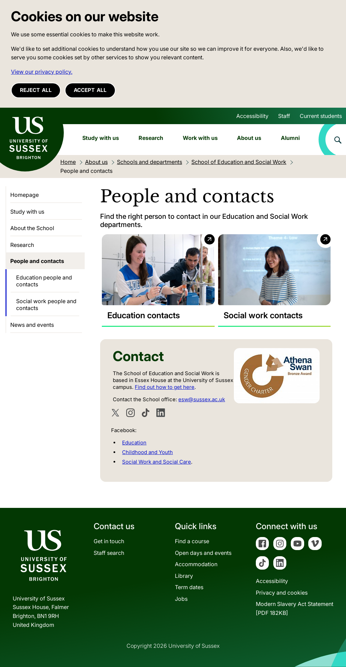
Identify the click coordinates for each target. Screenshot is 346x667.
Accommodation (196, 564)
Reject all (36, 90)
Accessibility (252, 115)
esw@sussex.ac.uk (201, 399)
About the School (32, 228)
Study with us (100, 137)
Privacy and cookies (282, 592)
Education (134, 442)
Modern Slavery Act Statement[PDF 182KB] (294, 608)
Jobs (181, 598)
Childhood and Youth (147, 452)
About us (249, 137)
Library (184, 575)
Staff (284, 115)
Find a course (192, 541)
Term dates (189, 587)
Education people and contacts (44, 281)
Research (151, 137)
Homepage (24, 194)
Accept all (90, 90)
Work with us (200, 137)
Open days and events (203, 552)
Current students (321, 115)
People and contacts (37, 261)
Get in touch (109, 541)
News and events (32, 324)
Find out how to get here (164, 387)
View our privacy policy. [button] (41, 71)
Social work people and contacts (46, 304)
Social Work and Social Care (156, 461)
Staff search (109, 552)
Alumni (290, 137)
